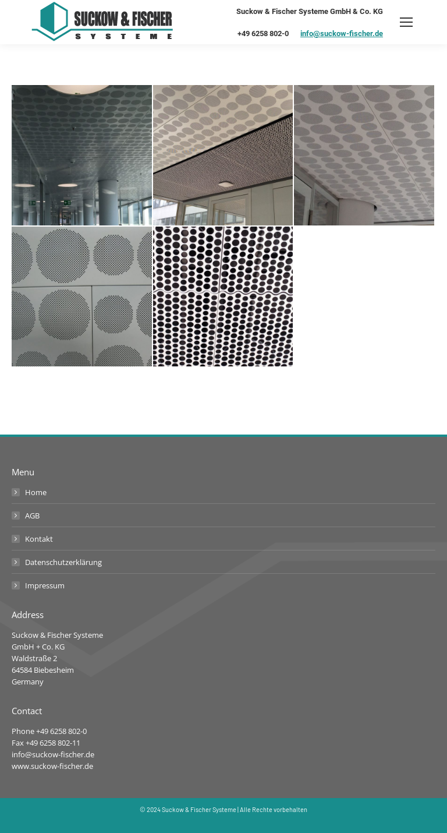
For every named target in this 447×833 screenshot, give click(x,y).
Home (36, 492)
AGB (32, 515)
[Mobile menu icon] (406, 22)
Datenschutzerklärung (63, 562)
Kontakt (39, 539)
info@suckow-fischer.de (341, 33)
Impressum (45, 585)
